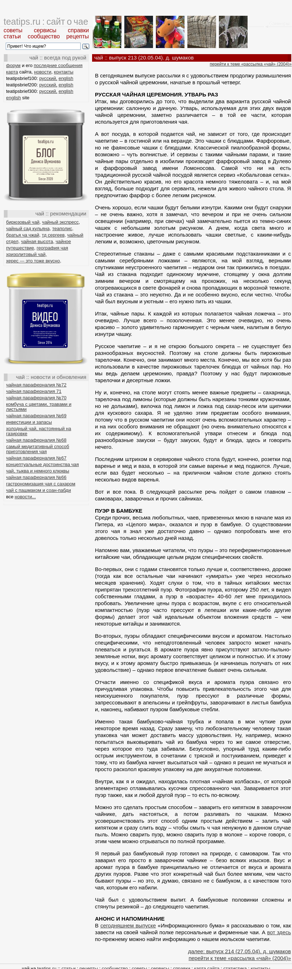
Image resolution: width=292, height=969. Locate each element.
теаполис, (62, 228)
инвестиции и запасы (29, 422)
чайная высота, (37, 241)
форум (13, 65)
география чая (52, 248)
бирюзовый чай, (23, 222)
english (65, 78)
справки (78, 30)
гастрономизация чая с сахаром (40, 483)
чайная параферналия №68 (36, 440)
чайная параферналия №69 (36, 415)
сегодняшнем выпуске (128, 925)
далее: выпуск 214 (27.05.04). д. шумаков (239, 951)
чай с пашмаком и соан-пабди (38, 490)
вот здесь (279, 932)
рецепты (77, 36)
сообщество (44, 36)
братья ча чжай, (23, 235)
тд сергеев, (54, 235)
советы (13, 30)
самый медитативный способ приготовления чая (37, 449)
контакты (63, 72)
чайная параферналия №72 (36, 385)
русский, (48, 78)
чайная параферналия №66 (36, 477)
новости (42, 72)
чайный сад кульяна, (28, 228)
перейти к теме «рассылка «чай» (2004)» (251, 64)
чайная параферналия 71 (34, 391)
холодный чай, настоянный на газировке (38, 431)
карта (12, 72)
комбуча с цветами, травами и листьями (38, 407)
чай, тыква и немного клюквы (37, 471)
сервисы (45, 30)
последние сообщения (58, 65)
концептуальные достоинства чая (42, 464)
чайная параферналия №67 (36, 458)
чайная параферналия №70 (36, 397)
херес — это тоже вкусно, (33, 260)
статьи (12, 36)
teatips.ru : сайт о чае (46, 21)
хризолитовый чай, (26, 254)
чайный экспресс (60, 222)
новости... (25, 496)
